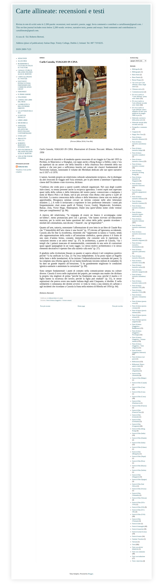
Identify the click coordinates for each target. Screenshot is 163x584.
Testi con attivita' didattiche (137, 548)
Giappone (135, 132)
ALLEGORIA (22, 61)
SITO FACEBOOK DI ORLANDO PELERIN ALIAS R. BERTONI (25, 151)
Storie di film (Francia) (139, 406)
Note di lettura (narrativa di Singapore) (136, 179)
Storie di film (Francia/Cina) (136, 411)
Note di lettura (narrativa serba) (137, 266)
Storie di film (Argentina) (136, 370)
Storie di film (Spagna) (139, 479)
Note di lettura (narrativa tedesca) (138, 282)
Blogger (90, 574)
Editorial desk (23, 167)
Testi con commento (138, 552)
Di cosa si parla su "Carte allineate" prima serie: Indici (139, 96)
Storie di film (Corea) (139, 396)
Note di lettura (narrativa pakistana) (138, 250)
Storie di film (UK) (138, 507)
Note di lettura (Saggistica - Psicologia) (136, 333)
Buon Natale (136, 77)
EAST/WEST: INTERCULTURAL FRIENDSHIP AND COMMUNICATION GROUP (25, 85)
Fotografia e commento (139, 127)
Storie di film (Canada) (139, 383)
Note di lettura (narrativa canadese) (138, 154)
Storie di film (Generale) (136, 416)
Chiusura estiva (137, 89)
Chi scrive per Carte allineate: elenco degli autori (139, 84)
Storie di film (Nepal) (139, 456)
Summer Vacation (138, 539)
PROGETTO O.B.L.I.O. (22, 139)
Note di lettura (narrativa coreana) (138, 165)
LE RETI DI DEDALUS (22, 116)
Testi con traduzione (138, 556)
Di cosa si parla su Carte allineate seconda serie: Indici (139, 103)
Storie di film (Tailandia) (136, 494)
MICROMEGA (23, 123)
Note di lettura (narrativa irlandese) (138, 207)
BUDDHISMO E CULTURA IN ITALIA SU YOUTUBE (25, 65)
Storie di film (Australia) (136, 374)
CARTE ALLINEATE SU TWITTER (25, 78)
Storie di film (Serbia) (139, 470)
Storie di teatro (137, 536)
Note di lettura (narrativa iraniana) (138, 202)
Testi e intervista (137, 561)
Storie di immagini (138, 526)
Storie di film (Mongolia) (136, 453)
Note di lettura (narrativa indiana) (138, 197)
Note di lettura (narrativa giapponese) (139, 191)
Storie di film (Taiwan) (139, 498)
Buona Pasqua (136, 80)
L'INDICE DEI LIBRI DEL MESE (25, 101)
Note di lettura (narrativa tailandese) (139, 275)
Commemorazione (138, 92)
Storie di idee (136, 524)
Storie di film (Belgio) (139, 378)
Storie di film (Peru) (138, 461)
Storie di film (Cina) (138, 387)
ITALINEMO (22, 97)
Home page (81, 306)
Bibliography (136, 72)
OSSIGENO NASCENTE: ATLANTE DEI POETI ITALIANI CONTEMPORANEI (24, 129)
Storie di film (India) (138, 433)
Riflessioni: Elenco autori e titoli (138, 365)
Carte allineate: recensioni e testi (60, 11)
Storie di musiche (137, 529)
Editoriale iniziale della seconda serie (139, 123)
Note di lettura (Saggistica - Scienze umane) (58, 300)
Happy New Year (137, 134)
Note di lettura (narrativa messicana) (139, 233)
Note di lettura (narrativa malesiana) (139, 226)
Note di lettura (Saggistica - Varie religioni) (138, 346)
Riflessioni (135, 362)
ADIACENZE (22, 58)
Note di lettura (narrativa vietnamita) (139, 296)
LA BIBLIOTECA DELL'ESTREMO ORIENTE (24, 106)
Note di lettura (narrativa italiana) (138, 220)
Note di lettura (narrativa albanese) (138, 138)
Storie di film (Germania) (136, 420)
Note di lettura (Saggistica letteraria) (139, 351)
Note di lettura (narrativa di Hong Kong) (138, 172)
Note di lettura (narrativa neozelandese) (136, 245)
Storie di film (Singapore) (136, 476)
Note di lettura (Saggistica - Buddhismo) (136, 326)
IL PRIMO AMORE (24, 94)
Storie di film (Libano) (139, 447)
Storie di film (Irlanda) (139, 438)
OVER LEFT (22, 136)
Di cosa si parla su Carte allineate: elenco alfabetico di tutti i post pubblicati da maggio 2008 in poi (139, 111)
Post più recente (45, 306)
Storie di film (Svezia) (139, 489)
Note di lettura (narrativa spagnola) (138, 271)
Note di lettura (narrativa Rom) (137, 257)
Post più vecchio (117, 306)
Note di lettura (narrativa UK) (137, 286)
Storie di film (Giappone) (136, 425)
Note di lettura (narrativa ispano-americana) (137, 214)
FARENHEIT (22, 92)
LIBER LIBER (22, 120)
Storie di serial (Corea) (139, 532)
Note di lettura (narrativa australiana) (139, 143)
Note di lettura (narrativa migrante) (138, 239)
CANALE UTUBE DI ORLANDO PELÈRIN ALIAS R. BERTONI (25, 72)
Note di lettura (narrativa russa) (137, 262)
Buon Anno (135, 74)
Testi (133, 544)
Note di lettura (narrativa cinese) (137, 160)
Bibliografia (136, 69)
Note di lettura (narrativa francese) (138, 184)
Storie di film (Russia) (139, 466)
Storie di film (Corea (138, 392)
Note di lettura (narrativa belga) (137, 149)
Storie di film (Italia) (138, 443)
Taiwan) (134, 542)
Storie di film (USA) (138, 514)
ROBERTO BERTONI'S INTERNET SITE (23, 145)
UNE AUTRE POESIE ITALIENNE (25, 157)
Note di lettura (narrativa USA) (137, 291)
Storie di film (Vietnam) (136, 520)
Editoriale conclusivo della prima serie (139, 119)
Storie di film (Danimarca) (136, 402)
